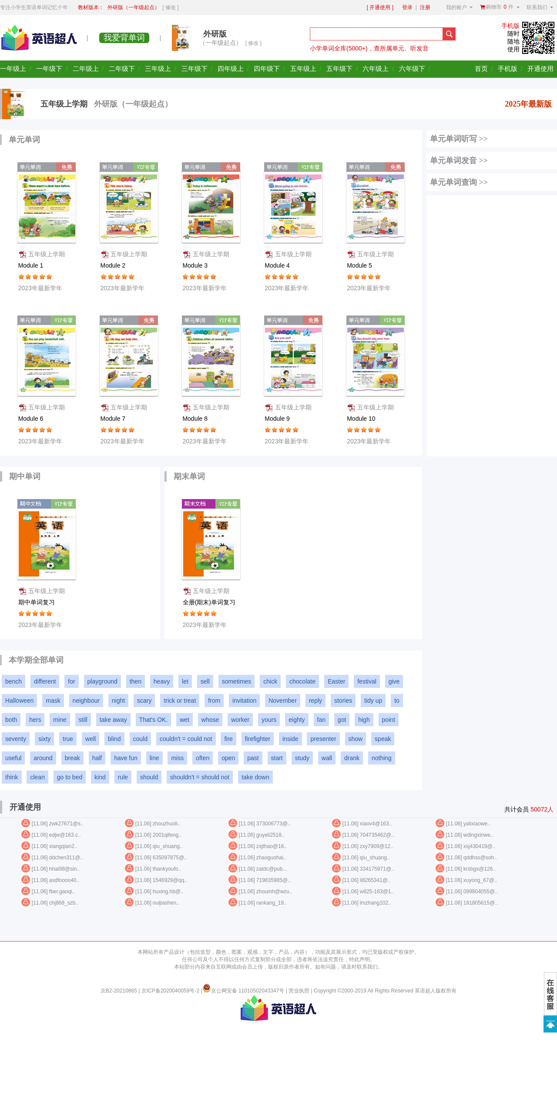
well (90, 738)
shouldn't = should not (199, 777)
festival (366, 681)
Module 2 (114, 265)
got (342, 719)
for (71, 681)
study (302, 757)
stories (343, 700)
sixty (44, 738)
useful (13, 757)
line (154, 757)
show (356, 738)
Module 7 (114, 418)
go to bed (69, 777)
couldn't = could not (186, 738)
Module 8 (195, 418)
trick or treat (180, 700)
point (388, 719)
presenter (323, 738)
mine (59, 719)
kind (100, 777)
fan (321, 719)
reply (315, 700)
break (72, 757)
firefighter (257, 738)
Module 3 (195, 265)
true (68, 738)
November (282, 700)
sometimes (237, 681)
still (83, 719)
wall (327, 757)
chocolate (302, 681)
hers (35, 719)
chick (270, 681)
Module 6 (31, 418)
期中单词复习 (37, 602)
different (45, 681)
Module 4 (278, 265)
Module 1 (31, 265)
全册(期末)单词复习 (210, 602)
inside (290, 738)
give (394, 681)
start (277, 757)
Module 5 (360, 265)
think (11, 777)
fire (228, 738)
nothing (382, 757)
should (149, 777)
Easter (336, 681)
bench (13, 681)
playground (102, 681)
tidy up (373, 700)
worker (240, 719)
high (363, 719)
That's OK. (153, 719)
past (252, 757)
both (11, 719)
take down (255, 777)
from (214, 700)
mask (53, 700)
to (396, 700)
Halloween (19, 700)
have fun (126, 757)
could (140, 738)
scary (144, 700)
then (135, 681)
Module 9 (278, 418)
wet (184, 719)
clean (37, 777)
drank (351, 757)
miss (177, 757)
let (185, 681)
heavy (162, 681)
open (228, 757)
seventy (15, 738)
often (202, 757)
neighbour (86, 700)
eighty (297, 719)
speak (383, 738)
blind (114, 738)
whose (210, 719)
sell (205, 681)
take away (113, 719)
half (97, 757)
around (43, 757)
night (118, 700)
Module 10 (362, 418)
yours (269, 719)
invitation (244, 700)
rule (123, 777)
